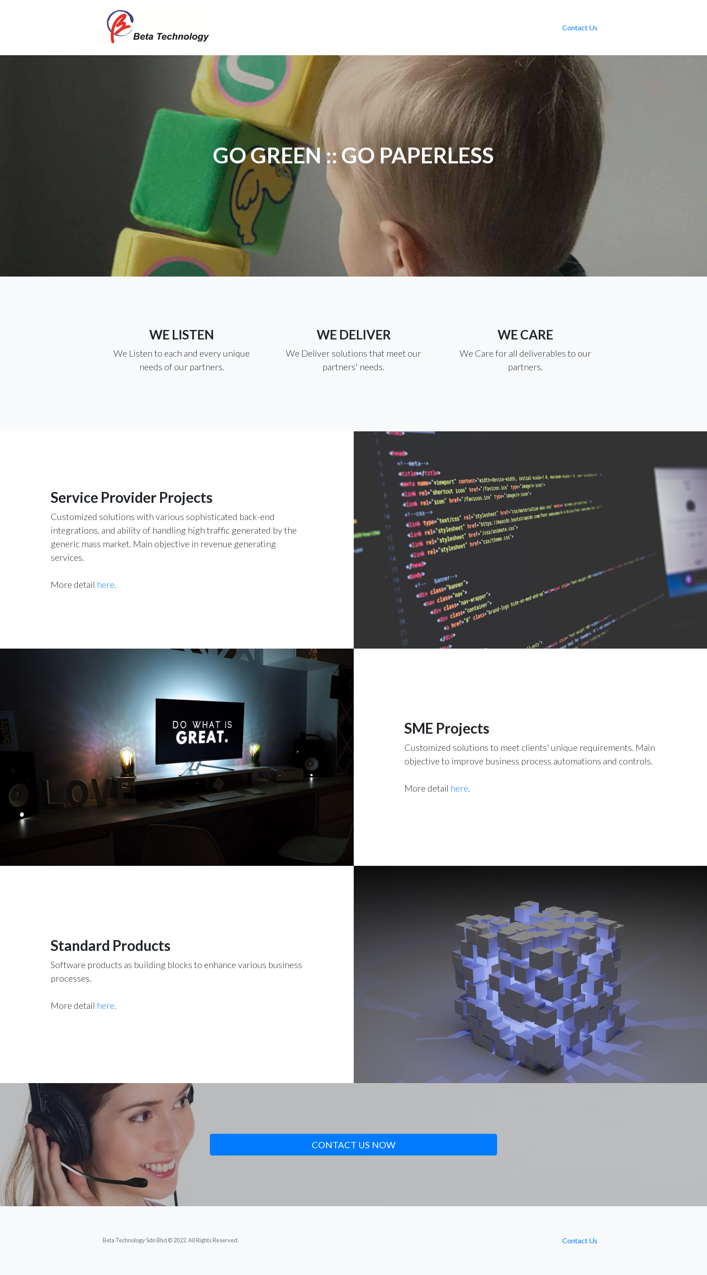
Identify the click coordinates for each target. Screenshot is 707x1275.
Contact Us (580, 27)
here (105, 584)
